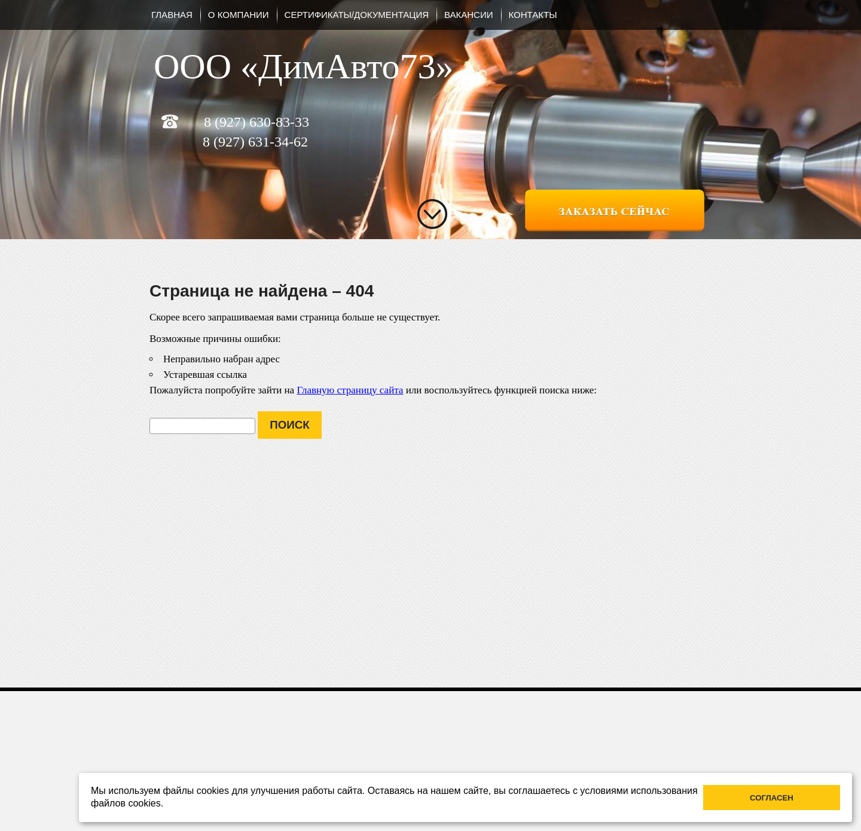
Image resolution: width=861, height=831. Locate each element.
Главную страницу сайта (350, 390)
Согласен (771, 797)
